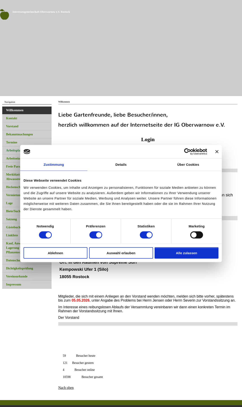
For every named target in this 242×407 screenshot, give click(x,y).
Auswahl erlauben (121, 253)
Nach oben (66, 388)
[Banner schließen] (216, 151)
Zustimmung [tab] (54, 164)
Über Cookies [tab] (188, 164)
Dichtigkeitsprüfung (19, 268)
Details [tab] (121, 164)
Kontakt (11, 118)
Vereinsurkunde (17, 276)
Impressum (13, 284)
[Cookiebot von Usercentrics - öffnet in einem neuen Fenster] (187, 151)
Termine (11, 142)
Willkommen (15, 110)
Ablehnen (55, 253)
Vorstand (12, 126)
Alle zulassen (186, 253)
